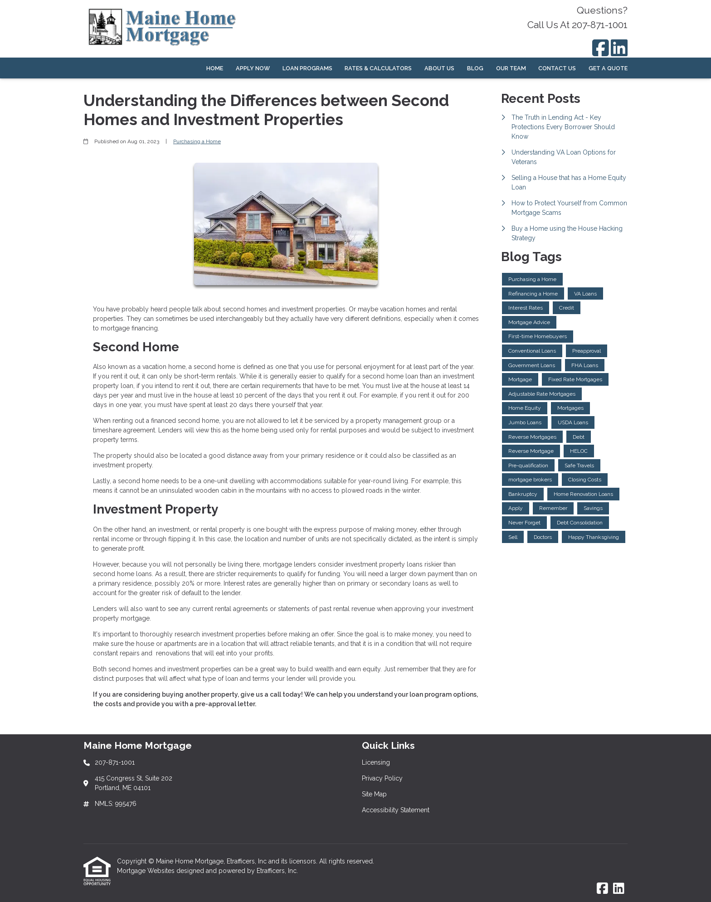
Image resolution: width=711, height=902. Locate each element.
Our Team (511, 68)
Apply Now (253, 68)
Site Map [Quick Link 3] (374, 794)
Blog (475, 68)
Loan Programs (307, 68)
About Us (439, 68)
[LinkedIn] (619, 48)
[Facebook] (600, 48)
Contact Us (557, 68)
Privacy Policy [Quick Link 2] (382, 778)
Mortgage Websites (146, 870)
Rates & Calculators (378, 68)
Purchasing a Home (197, 141)
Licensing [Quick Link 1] (376, 762)
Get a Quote (608, 68)
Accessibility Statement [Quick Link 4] (395, 810)
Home (214, 68)
